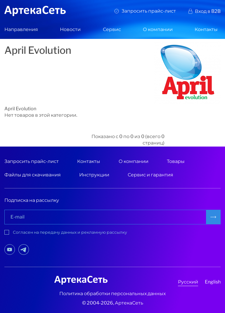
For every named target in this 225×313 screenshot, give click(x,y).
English (213, 282)
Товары (176, 161)
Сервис (112, 29)
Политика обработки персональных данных (112, 293)
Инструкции (94, 175)
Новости (70, 29)
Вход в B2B (208, 11)
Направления (21, 29)
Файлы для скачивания (32, 175)
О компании (158, 29)
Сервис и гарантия (150, 175)
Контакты (206, 29)
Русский (188, 282)
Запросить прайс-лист (149, 11)
